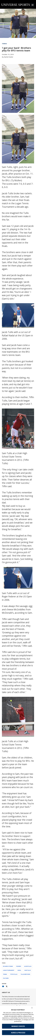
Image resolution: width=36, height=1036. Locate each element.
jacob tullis (27, 966)
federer (18, 966)
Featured (6, 978)
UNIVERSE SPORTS (15, 4)
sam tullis (27, 970)
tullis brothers (25, 974)
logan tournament (8, 970)
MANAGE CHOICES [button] (18, 1026)
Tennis (4, 43)
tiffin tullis (13, 974)
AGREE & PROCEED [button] (18, 1033)
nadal (19, 970)
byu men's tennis (8, 966)
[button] (32, 1008)
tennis (5, 974)
